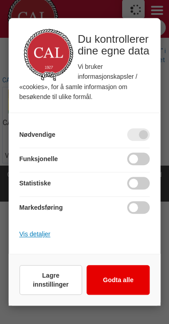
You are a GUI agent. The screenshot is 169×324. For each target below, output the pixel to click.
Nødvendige (37, 135)
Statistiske (35, 183)
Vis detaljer (34, 234)
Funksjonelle (38, 159)
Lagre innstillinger (51, 280)
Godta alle (118, 280)
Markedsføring (41, 208)
